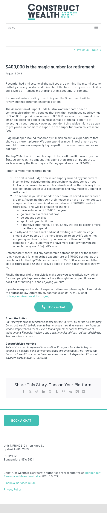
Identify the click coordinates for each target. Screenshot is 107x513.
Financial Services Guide (20, 482)
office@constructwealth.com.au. (27, 296)
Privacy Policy (12, 489)
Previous (83, 49)
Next (95, 49)
